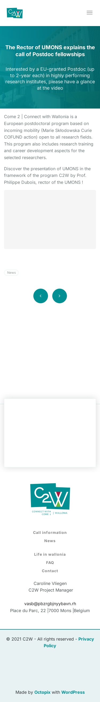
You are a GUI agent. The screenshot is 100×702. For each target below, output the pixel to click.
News (11, 273)
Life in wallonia (50, 554)
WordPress (73, 692)
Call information (50, 532)
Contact (50, 570)
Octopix (42, 692)
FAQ (50, 562)
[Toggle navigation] (90, 13)
